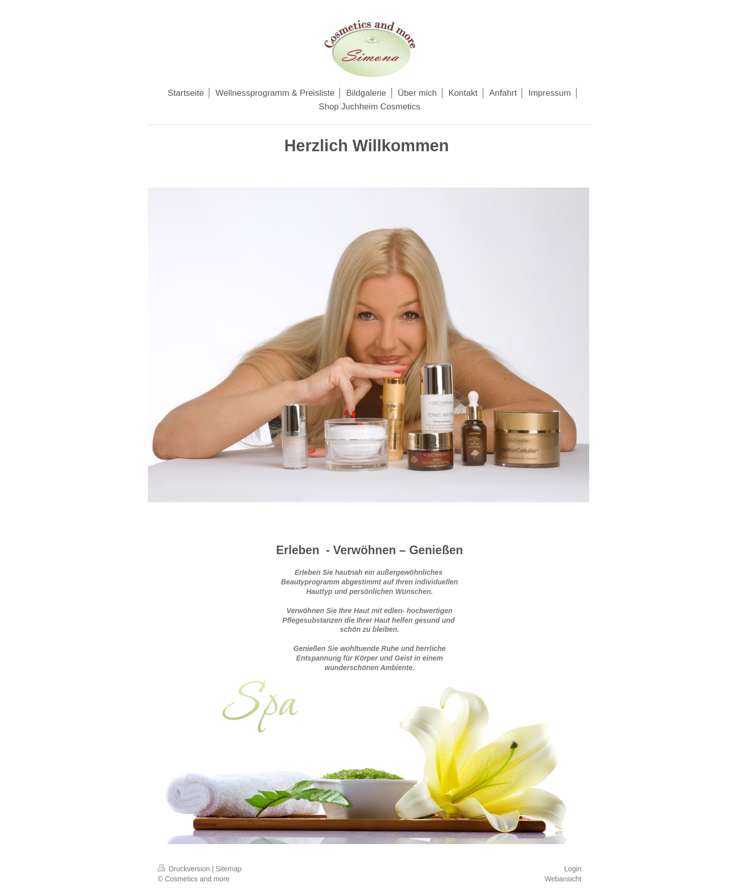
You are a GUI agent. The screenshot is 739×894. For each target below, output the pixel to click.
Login (572, 869)
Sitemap (229, 869)
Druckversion (185, 869)
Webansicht (563, 879)
